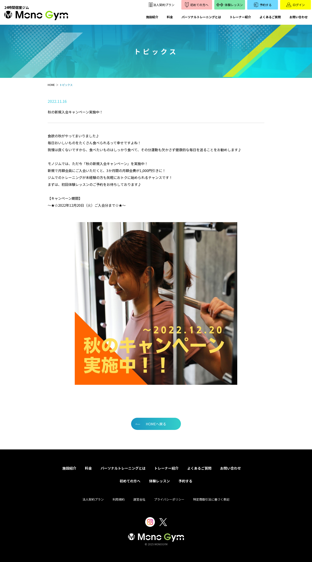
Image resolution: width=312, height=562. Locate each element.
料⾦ (88, 468)
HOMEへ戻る (156, 423)
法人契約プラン (93, 499)
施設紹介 (152, 17)
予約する (262, 4)
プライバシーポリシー (169, 499)
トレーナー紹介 (240, 17)
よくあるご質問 (270, 17)
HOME (51, 85)
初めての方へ (196, 4)
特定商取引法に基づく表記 (211, 499)
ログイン (295, 5)
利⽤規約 (118, 499)
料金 (170, 17)
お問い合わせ (298, 17)
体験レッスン (229, 5)
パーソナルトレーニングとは (201, 17)
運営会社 (139, 499)
